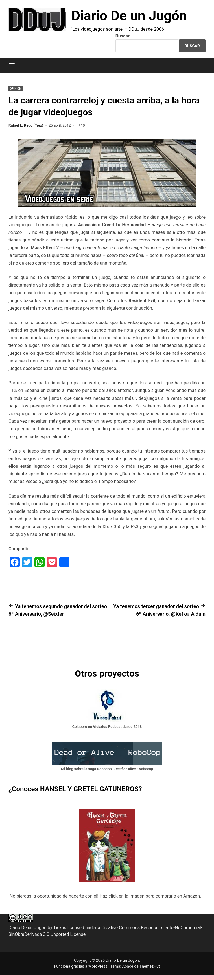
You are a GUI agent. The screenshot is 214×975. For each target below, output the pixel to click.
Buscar (122, 36)
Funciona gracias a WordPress (81, 966)
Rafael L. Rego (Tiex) (25, 125)
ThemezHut (149, 966)
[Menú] (12, 65)
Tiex (57, 927)
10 (83, 125)
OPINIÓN (15, 88)
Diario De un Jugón (129, 16)
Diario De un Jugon (27, 927)
